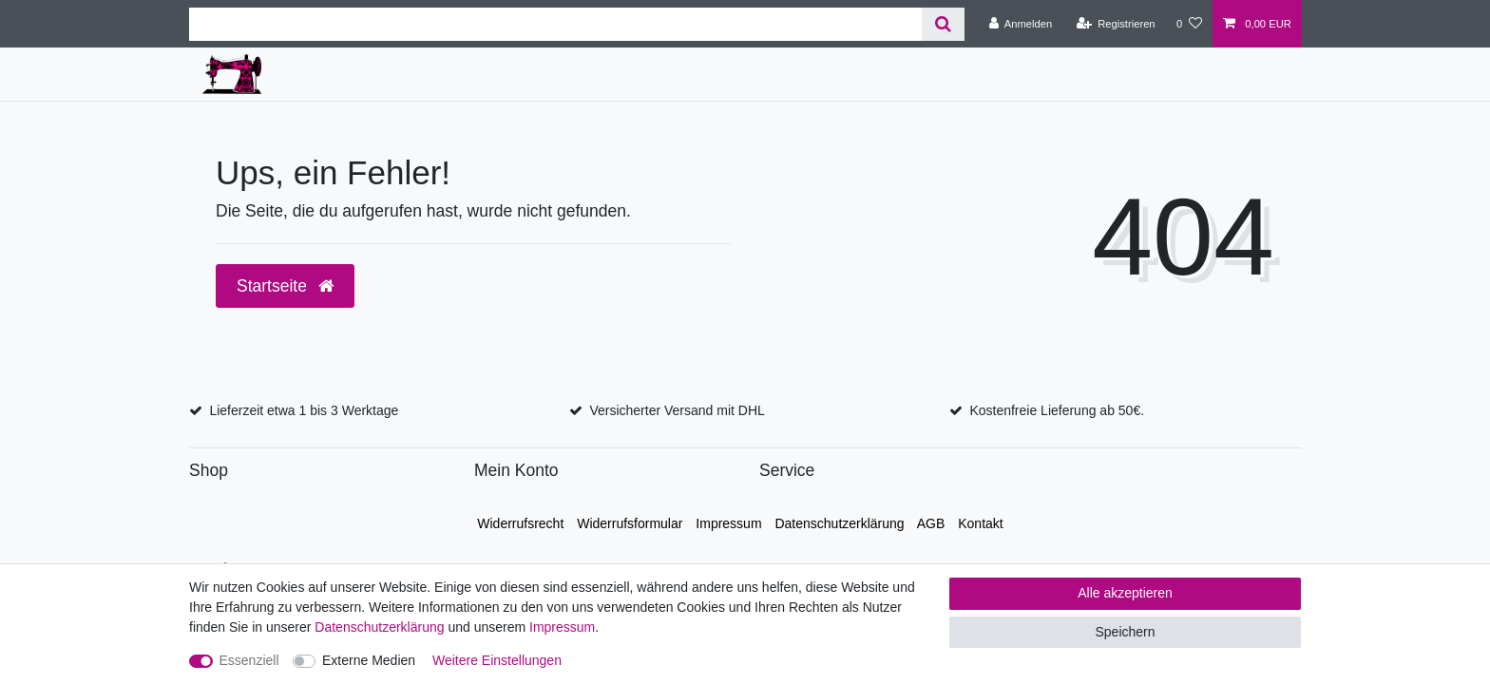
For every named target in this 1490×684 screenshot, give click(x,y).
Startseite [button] (285, 285)
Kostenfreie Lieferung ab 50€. (1056, 410)
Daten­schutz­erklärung (839, 523)
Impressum (728, 523)
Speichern (1125, 631)
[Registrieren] (1115, 24)
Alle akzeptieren (1125, 592)
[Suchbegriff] (555, 24)
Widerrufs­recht (520, 523)
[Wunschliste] (1189, 24)
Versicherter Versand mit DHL (676, 410)
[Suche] (943, 24)
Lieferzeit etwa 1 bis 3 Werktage (303, 410)
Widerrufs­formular (629, 523)
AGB (931, 523)
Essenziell (249, 660)
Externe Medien (368, 660)
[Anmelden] (1021, 24)
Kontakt (980, 523)
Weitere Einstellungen (497, 660)
